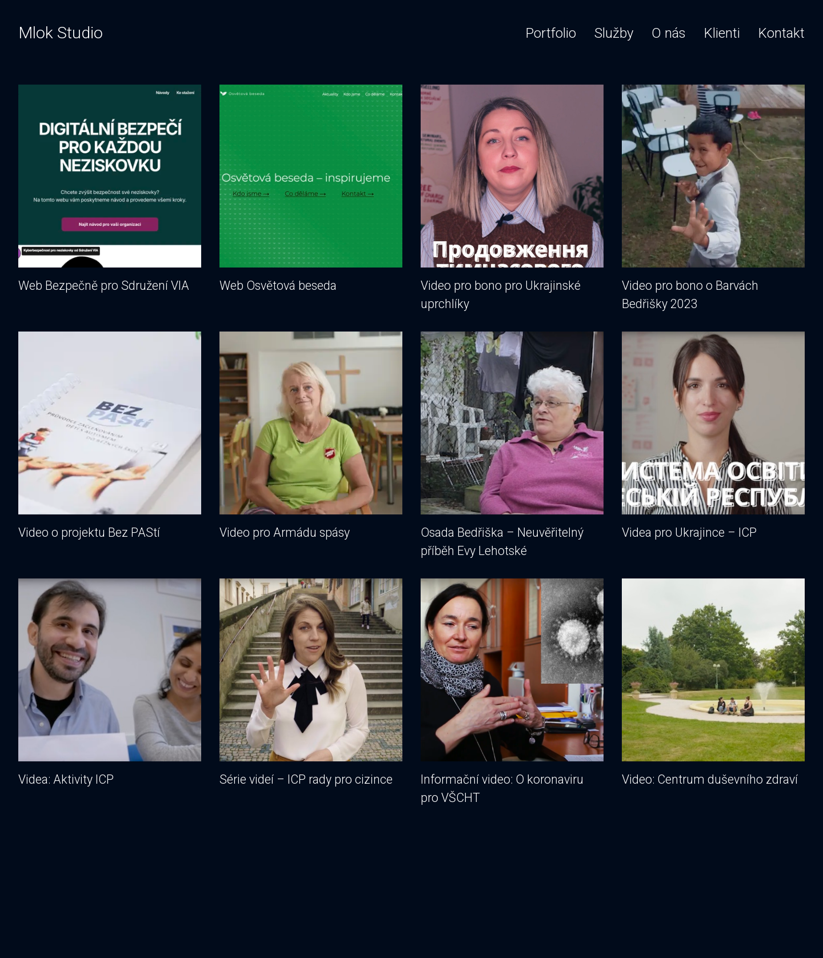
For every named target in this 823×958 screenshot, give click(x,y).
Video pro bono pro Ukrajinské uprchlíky (512, 199)
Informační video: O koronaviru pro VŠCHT (512, 692)
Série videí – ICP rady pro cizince (310, 683)
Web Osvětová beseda (310, 190)
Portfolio (551, 33)
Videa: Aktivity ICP (109, 683)
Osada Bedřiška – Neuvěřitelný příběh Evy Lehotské (512, 446)
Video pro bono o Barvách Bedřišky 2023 (713, 199)
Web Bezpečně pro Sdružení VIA (109, 190)
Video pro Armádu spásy (310, 437)
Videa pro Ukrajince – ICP (713, 437)
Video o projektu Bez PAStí (109, 437)
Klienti (722, 33)
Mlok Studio (60, 32)
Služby (613, 33)
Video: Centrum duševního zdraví (713, 683)
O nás (669, 33)
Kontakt (781, 33)
